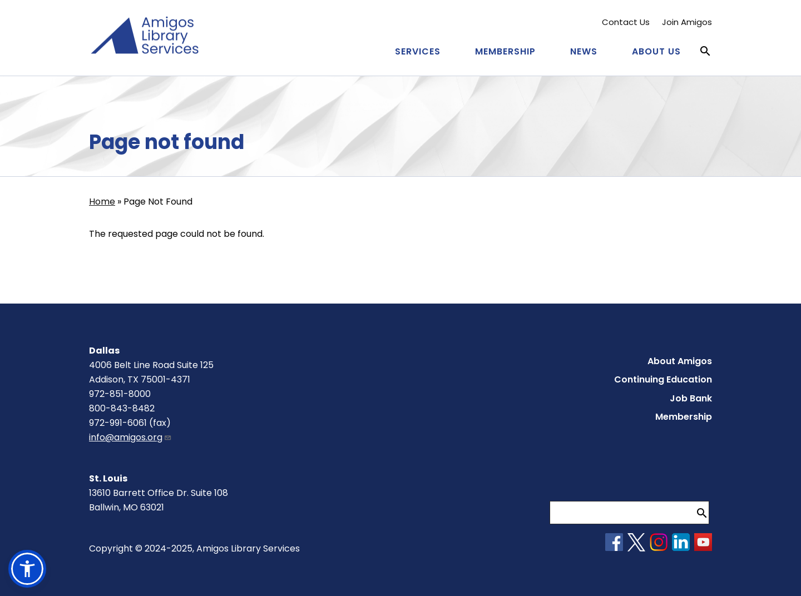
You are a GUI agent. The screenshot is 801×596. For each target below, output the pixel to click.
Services (418, 51)
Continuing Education (663, 379)
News (583, 51)
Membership (505, 51)
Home (102, 201)
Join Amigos (687, 22)
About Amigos (679, 361)
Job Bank (691, 398)
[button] (27, 569)
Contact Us (626, 22)
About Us (656, 51)
